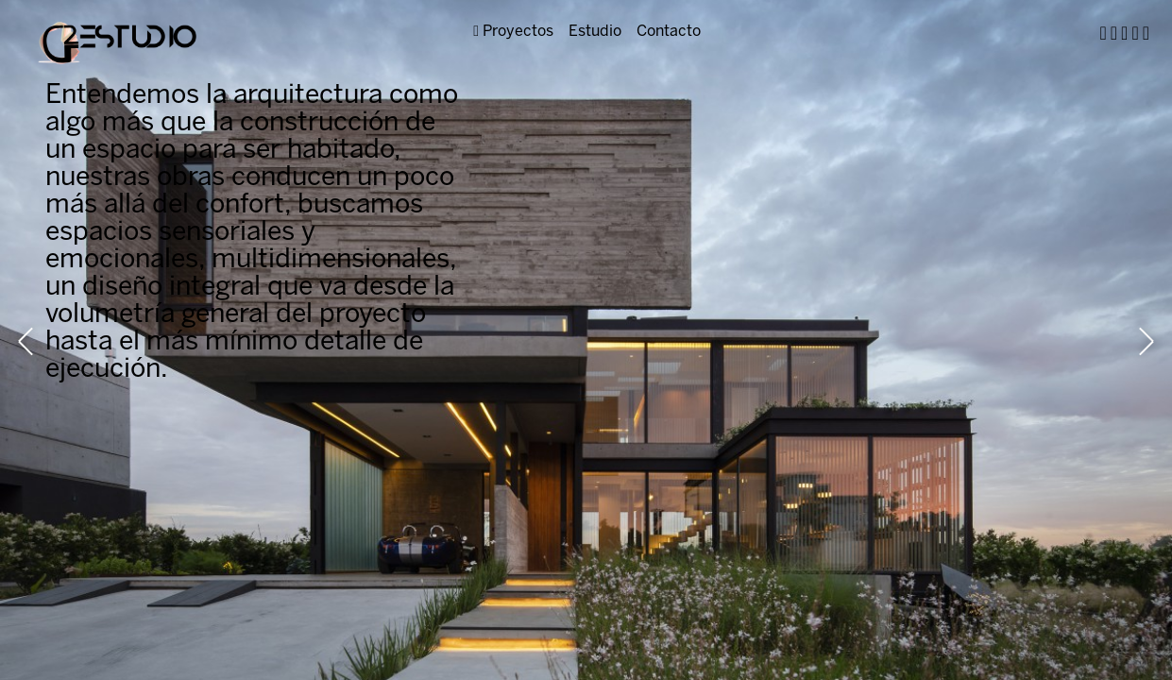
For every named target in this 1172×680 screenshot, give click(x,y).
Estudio (595, 32)
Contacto (669, 32)
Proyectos (513, 32)
